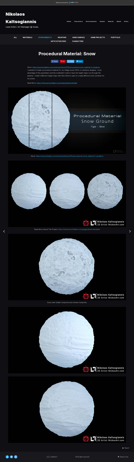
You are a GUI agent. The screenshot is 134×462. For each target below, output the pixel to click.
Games (102, 21)
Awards (111, 21)
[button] (125, 448)
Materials (27, 37)
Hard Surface (78, 37)
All (15, 37)
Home (69, 21)
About (119, 21)
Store (126, 21)
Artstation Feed (58, 41)
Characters (78, 21)
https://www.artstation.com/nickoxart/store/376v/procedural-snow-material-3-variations (66, 67)
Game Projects (98, 37)
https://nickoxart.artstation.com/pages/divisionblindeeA (79, 229)
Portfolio (115, 37)
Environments (91, 21)
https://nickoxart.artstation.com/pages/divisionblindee (57, 83)
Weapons (62, 37)
